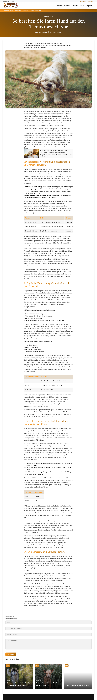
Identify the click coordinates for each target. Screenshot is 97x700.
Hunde (66, 6)
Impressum (90, 1)
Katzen (74, 6)
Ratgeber (89, 6)
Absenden (11, 654)
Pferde (81, 6)
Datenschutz (83, 1)
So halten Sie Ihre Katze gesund (12, 10)
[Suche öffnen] (93, 11)
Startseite (59, 6)
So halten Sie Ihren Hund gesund (32, 10)
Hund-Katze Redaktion (41, 32)
